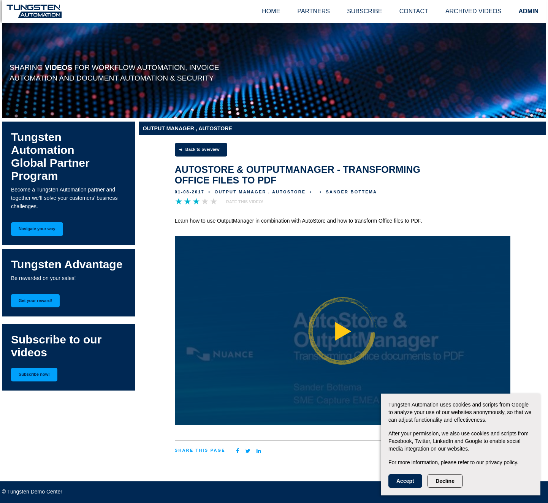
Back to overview (202, 149)
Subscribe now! (34, 374)
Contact (413, 11)
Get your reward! (35, 300)
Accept (405, 481)
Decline (445, 481)
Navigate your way (37, 228)
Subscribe (364, 11)
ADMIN (528, 11)
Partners (313, 11)
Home (271, 11)
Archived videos (473, 11)
